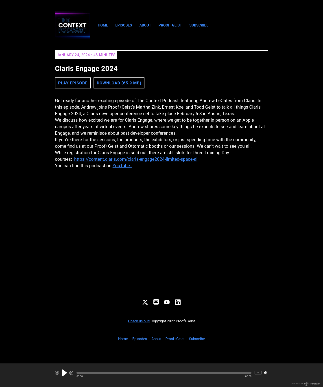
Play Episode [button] (72, 83)
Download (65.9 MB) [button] (119, 83)
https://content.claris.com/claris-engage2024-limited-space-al (136, 159)
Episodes (123, 25)
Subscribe (198, 25)
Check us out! (139, 321)
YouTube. (122, 165)
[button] (163, 373)
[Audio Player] (161, 375)
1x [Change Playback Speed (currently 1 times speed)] (258, 372)
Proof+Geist (170, 25)
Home (103, 25)
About (145, 25)
